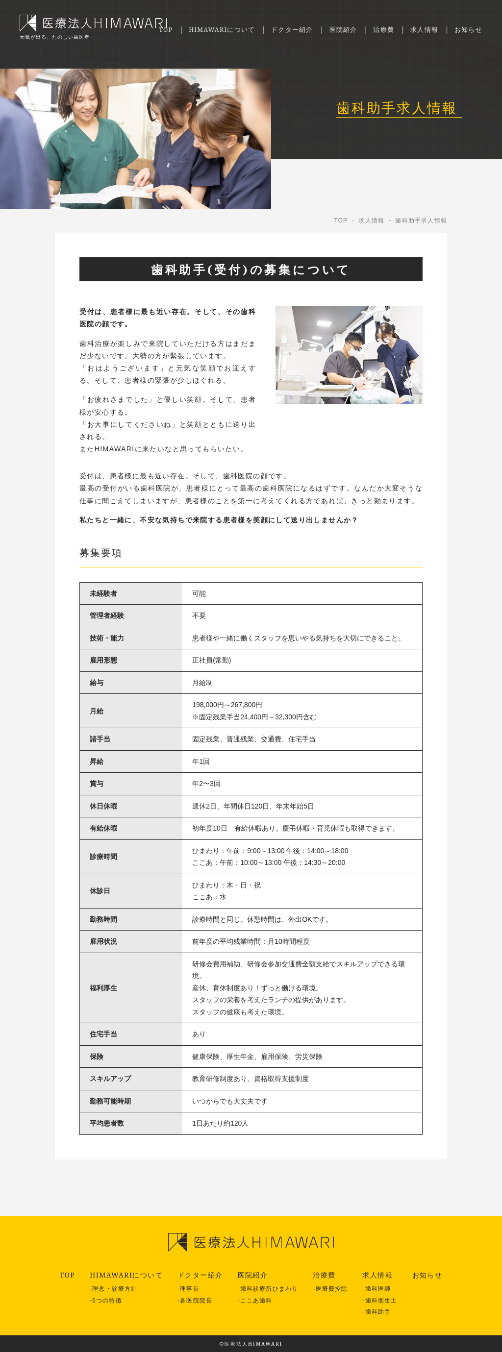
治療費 (378, 29)
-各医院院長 (194, 1300)
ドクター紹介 (281, 29)
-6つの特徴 (106, 1300)
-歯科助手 (376, 1311)
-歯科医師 (376, 1288)
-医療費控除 (330, 1288)
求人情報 (421, 29)
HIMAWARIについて (206, 29)
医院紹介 (336, 29)
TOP (146, 29)
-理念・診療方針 (113, 1288)
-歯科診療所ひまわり (268, 1288)
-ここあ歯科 (255, 1300)
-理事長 (188, 1288)
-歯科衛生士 (379, 1300)
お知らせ (467, 29)
